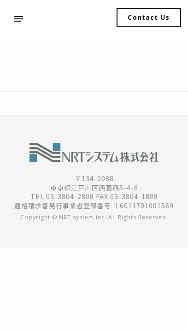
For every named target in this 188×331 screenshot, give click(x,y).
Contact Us (149, 17)
